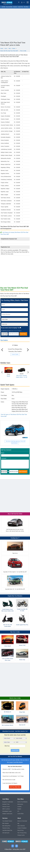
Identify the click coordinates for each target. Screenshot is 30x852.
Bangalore (4, 802)
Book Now (23, 334)
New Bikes (26, 7)
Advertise (23, 825)
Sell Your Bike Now (15, 787)
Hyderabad (10, 802)
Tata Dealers (4, 340)
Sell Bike (3, 7)
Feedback (24, 828)
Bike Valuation (5, 823)
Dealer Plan (20, 7)
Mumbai (4, 804)
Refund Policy (20, 830)
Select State (18, 2)
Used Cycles (9, 813)
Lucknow (8, 809)
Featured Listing (6, 828)
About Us (19, 821)
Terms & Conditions (17, 330)
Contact (19, 828)
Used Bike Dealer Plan (7, 830)
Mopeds (19, 809)
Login (23, 2)
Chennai (4, 806)
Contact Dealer (15, 354)
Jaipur (10, 811)
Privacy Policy (23, 833)
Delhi (3, 809)
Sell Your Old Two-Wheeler (15, 756)
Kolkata (4, 813)
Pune (8, 804)
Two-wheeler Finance (7, 821)
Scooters (19, 806)
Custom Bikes (20, 813)
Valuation (15, 7)
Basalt (8, 376)
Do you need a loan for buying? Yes (10, 328)
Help (18, 825)
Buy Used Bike (9, 7)
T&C (18, 833)
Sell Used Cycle (5, 833)
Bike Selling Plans (6, 825)
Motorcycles (20, 804)
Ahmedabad (5, 811)
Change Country (21, 835)
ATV (18, 811)
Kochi (8, 806)
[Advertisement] (15, 24)
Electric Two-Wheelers (22, 802)
